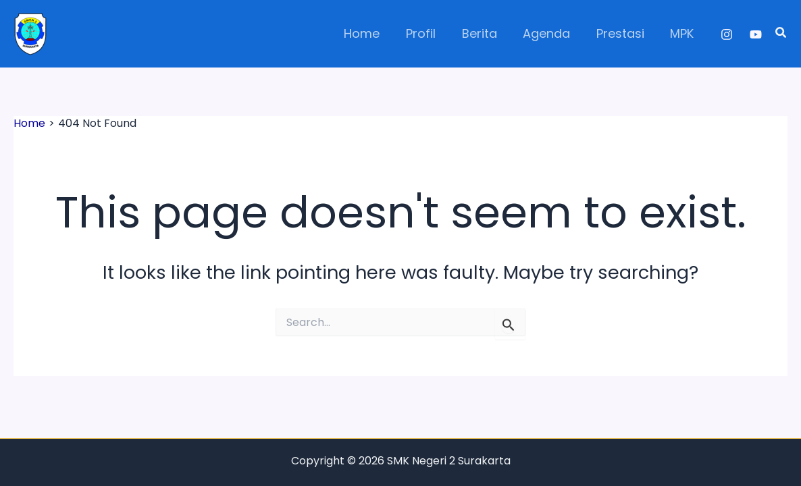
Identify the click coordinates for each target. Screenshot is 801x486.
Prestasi (623, 33)
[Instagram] (727, 34)
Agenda (551, 33)
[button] (781, 33)
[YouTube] (756, 34)
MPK (683, 33)
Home (372, 33)
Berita (485, 33)
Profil (429, 33)
